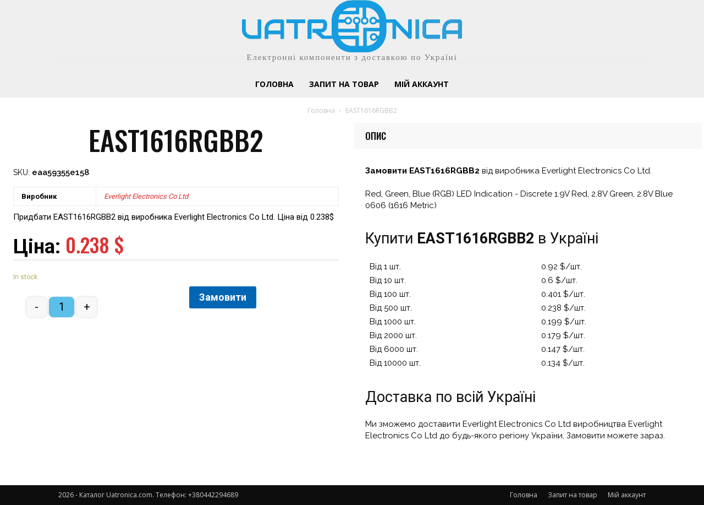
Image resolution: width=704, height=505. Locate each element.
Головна (321, 110)
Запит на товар (572, 494)
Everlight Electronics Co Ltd (146, 196)
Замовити (222, 297)
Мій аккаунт (627, 494)
